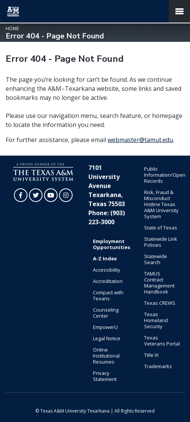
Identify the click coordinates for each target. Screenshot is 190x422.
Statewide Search (155, 259)
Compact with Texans (108, 295)
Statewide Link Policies (160, 241)
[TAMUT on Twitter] (36, 195)
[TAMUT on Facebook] (20, 195)
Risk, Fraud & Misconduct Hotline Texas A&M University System (161, 204)
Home (12, 28)
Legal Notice (106, 338)
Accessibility (106, 269)
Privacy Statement (105, 376)
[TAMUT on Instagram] (66, 195)
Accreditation (108, 281)
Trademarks (158, 366)
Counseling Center (106, 312)
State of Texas (160, 227)
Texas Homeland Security (156, 320)
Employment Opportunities (111, 244)
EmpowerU (105, 327)
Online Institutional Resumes (106, 355)
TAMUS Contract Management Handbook (159, 282)
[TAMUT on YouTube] (51, 195)
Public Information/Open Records (164, 174)
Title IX (151, 355)
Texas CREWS (159, 303)
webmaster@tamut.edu (140, 140)
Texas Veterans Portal (162, 340)
